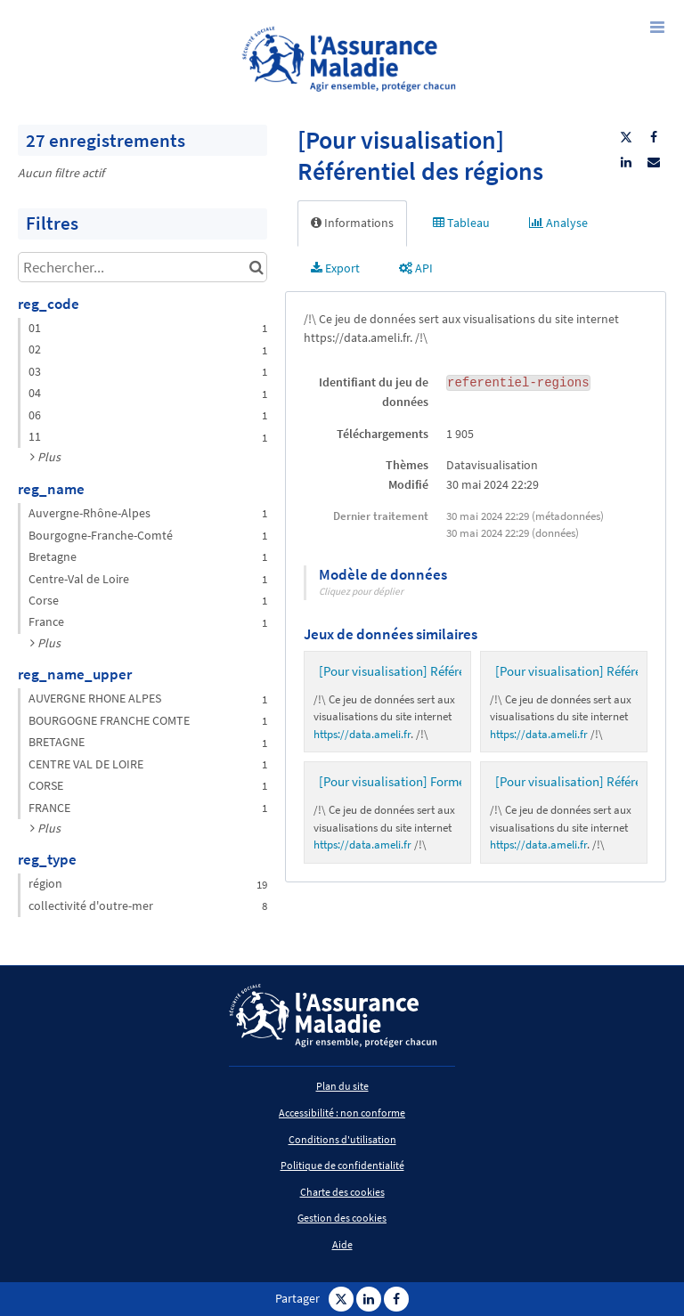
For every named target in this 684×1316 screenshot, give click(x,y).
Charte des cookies (342, 1191)
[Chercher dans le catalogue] (256, 267)
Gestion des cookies (342, 1217)
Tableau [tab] (461, 223)
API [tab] (416, 268)
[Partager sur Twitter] (626, 137)
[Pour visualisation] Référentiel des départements (454, 670)
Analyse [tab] (558, 223)
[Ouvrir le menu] (657, 26)
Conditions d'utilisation (342, 1139)
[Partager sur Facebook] (653, 137)
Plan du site (342, 1086)
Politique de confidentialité (342, 1165)
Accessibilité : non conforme (342, 1112)
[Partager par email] (653, 162)
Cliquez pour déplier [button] (361, 591)
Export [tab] (335, 268)
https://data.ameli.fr (362, 734)
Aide (342, 1244)
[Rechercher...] (142, 267)
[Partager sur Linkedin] (626, 162)
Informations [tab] (352, 223)
